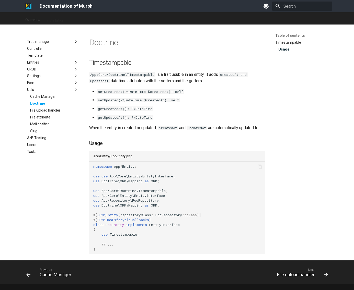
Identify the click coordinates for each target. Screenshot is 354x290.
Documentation (82, 19)
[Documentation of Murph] (28, 6)
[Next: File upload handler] (301, 274)
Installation (55, 19)
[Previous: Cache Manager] (50, 274)
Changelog (110, 19)
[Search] (302, 6)
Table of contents (290, 35)
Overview (32, 19)
